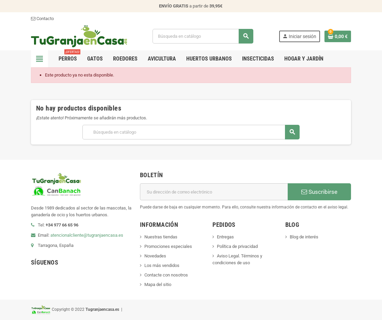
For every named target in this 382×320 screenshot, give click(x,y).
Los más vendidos (161, 265)
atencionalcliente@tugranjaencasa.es (86, 235)
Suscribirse (319, 191)
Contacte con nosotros (166, 274)
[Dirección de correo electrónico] (214, 191)
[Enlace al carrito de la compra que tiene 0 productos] (337, 36)
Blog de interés (304, 236)
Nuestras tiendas (160, 236)
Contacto (42, 18)
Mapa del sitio (157, 284)
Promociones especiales (168, 246)
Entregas (225, 236)
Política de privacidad (237, 246)
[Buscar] (203, 36)
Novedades (155, 255)
